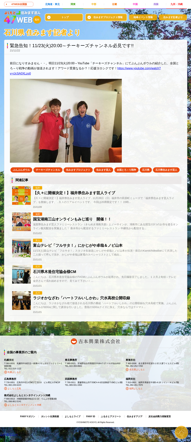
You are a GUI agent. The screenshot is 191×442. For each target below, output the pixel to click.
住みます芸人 (103, 169)
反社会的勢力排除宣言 (159, 416)
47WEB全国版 (19, 4)
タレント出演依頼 (50, 416)
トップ (65, 17)
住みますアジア (135, 416)
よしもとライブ (72, 416)
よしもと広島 (14, 388)
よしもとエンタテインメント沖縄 (24, 405)
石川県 (145, 169)
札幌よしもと (14, 372)
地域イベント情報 (143, 17)
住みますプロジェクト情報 (108, 17)
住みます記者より (173, 17)
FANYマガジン (27, 416)
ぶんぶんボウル (21, 169)
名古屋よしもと (137, 369)
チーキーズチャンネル (48, 169)
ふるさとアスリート (111, 416)
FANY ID (90, 416)
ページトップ (181, 432)
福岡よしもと (136, 388)
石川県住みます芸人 (166, 169)
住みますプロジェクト (78, 169)
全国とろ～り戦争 (126, 169)
